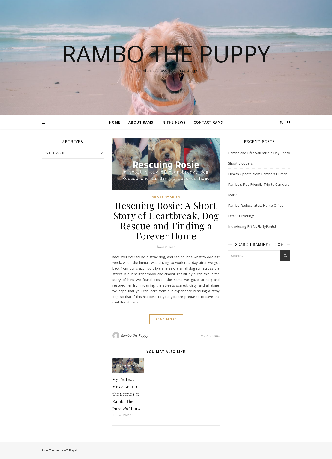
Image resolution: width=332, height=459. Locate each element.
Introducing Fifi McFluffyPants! (252, 226)
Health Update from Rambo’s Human (257, 173)
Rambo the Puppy (166, 53)
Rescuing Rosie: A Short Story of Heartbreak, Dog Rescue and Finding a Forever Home (166, 220)
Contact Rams (208, 122)
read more (166, 319)
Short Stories (166, 197)
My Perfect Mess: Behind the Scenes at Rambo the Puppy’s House (127, 394)
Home (114, 122)
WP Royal (70, 450)
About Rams (140, 122)
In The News (173, 122)
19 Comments (209, 335)
